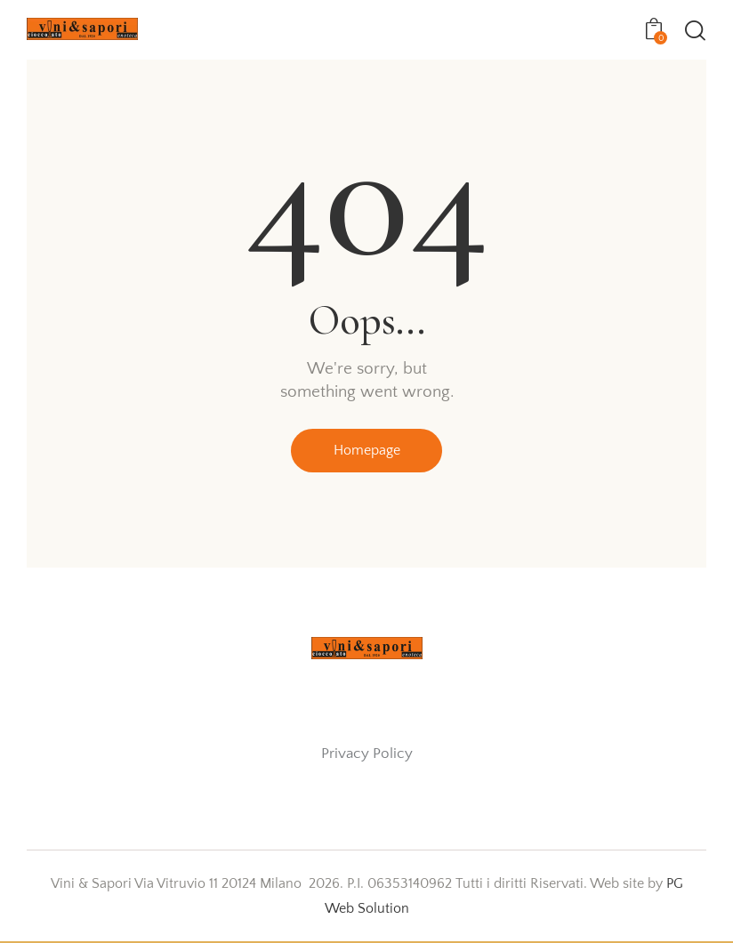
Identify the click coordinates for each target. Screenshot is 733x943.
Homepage (367, 452)
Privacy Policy (367, 754)
